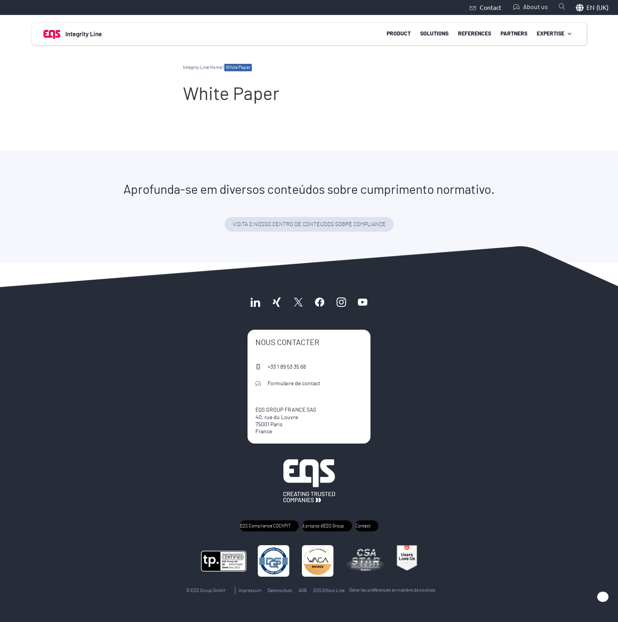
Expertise (554, 33)
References (474, 33)
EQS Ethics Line (328, 590)
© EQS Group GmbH (205, 590)
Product (399, 33)
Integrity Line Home (202, 67)
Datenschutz (280, 590)
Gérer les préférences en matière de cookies (392, 590)
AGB (302, 590)
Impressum (249, 590)
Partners (514, 33)
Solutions (434, 33)
